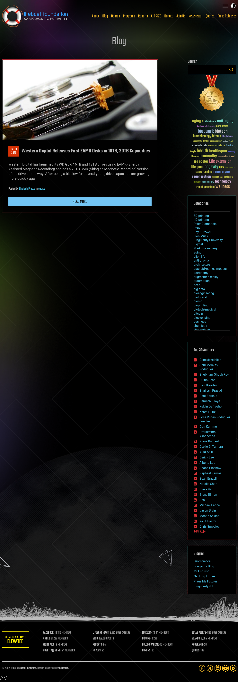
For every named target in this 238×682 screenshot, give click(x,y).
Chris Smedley (209, 526)
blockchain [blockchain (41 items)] (227, 136)
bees (197, 285)
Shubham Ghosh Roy (214, 374)
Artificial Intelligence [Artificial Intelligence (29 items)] (206, 126)
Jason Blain (207, 510)
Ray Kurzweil (202, 232)
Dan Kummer (208, 426)
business (200, 321)
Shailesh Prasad (27, 188)
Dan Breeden (208, 385)
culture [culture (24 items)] (225, 141)
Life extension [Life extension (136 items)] (220, 161)
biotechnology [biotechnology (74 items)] (202, 136)
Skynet (198, 244)
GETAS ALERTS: (199, 632)
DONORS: (146, 638)
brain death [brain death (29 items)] (197, 141)
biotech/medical (205, 309)
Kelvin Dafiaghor (211, 406)
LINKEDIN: (147, 632)
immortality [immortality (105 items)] (208, 156)
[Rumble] (233, 668)
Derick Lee (206, 457)
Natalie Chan (208, 484)
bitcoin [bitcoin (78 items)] (216, 136)
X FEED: (47, 638)
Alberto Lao (207, 463)
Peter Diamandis (205, 224)
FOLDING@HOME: (151, 644)
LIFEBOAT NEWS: (101, 632)
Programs (129, 16)
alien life (199, 256)
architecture (202, 264)
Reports (143, 16)
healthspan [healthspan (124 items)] (218, 151)
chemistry (200, 326)
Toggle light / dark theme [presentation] (233, 5)
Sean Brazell (208, 478)
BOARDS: (196, 638)
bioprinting (201, 305)
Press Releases (226, 16)
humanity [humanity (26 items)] (231, 152)
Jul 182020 (14, 151)
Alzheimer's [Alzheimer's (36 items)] (210, 121)
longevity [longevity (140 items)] (211, 166)
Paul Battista (208, 396)
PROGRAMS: (198, 644)
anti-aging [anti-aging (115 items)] (225, 121)
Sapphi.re (63, 668)
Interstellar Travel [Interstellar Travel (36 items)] (226, 156)
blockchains (202, 318)
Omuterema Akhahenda (207, 434)
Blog (105, 16)
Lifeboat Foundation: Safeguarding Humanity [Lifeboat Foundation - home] (35, 16)
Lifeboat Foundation (26, 668)
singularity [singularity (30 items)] (228, 177)
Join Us (180, 16)
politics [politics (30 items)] (199, 172)
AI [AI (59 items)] (203, 121)
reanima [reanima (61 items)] (207, 172)
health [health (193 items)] (202, 151)
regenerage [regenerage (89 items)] (221, 172)
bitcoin (198, 313)
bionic (198, 301)
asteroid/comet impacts (210, 269)
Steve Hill (205, 489)
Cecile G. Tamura (211, 446)
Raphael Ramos (210, 473)
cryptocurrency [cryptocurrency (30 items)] (216, 141)
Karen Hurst (207, 412)
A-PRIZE (156, 16)
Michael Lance (209, 505)
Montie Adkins (209, 516)
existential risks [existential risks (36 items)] (199, 145)
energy (41, 188)
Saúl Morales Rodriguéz (208, 367)
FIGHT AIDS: (49, 644)
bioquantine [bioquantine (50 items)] (222, 126)
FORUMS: (146, 650)
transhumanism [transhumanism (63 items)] (205, 187)
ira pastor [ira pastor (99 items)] (201, 161)
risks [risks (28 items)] (221, 177)
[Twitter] (210, 668)
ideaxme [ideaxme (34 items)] (194, 157)
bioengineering (204, 293)
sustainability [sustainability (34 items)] (208, 182)
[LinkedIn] (218, 668)
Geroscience (202, 561)
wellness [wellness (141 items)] (223, 186)
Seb (202, 500)
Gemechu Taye (209, 401)
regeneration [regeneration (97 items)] (201, 176)
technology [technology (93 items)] (223, 181)
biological (200, 297)
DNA (197, 228)
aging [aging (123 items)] (196, 121)
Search (231, 69)
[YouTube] (225, 668)
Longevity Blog (204, 566)
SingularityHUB (204, 586)
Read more (80, 201)
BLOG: (95, 638)
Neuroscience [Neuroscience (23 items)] (229, 168)
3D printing (201, 216)
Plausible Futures (205, 581)
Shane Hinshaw (210, 468)
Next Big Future (204, 576)
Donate (168, 16)
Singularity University (208, 240)
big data (199, 289)
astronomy (201, 273)
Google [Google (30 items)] (193, 151)
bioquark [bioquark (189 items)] (206, 131)
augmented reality (206, 277)
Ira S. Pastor (207, 521)
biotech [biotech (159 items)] (221, 131)
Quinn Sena (207, 380)
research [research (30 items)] (215, 177)
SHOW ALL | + (200, 531)
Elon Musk (201, 236)
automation (202, 281)
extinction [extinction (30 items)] (212, 146)
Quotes (210, 16)
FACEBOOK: (48, 632)
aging (197, 252)
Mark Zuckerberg (205, 248)
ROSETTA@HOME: (52, 650)
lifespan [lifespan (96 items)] (197, 167)
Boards (115, 16)
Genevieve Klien (210, 360)
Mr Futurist (201, 571)
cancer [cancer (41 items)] (206, 141)
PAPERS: (97, 650)
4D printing (201, 220)
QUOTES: (196, 650)
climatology (202, 330)
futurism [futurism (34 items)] (229, 146)
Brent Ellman (208, 494)
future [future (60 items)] (221, 145)
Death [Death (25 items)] (231, 141)
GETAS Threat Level (15, 640)
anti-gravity (201, 260)
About (95, 16)
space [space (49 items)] (197, 181)
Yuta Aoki (206, 452)
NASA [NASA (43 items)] (222, 167)
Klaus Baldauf (209, 441)
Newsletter (195, 16)
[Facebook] (202, 668)
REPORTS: (97, 644)
